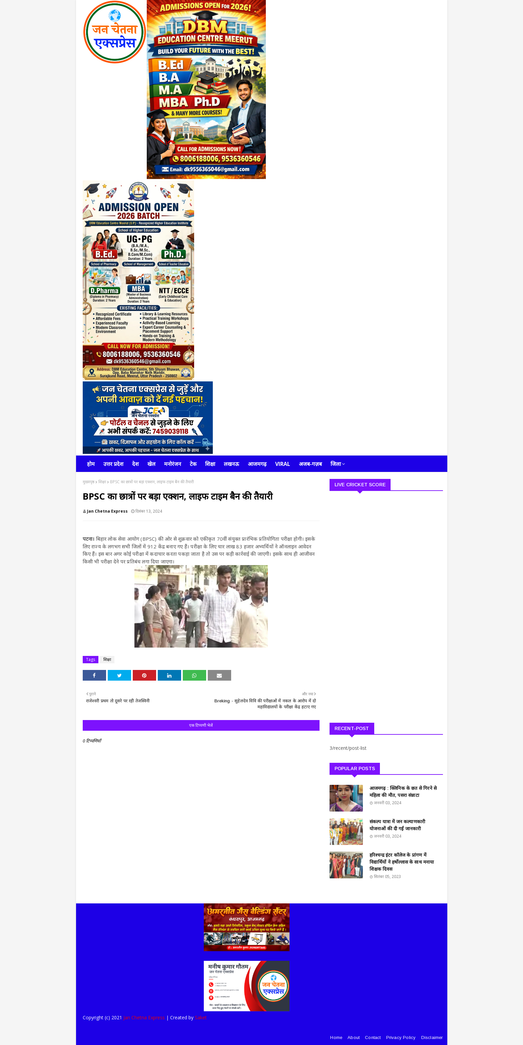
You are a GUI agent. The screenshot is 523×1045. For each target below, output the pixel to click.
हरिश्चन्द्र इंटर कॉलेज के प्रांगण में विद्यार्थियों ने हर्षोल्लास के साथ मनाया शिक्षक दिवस (402, 862)
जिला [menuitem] (336, 464)
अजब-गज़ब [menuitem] (310, 464)
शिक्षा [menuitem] (210, 464)
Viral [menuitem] (282, 464)
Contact (373, 1037)
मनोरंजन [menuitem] (172, 464)
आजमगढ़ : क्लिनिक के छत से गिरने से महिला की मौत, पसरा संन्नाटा (403, 792)
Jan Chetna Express (107, 511)
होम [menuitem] (91, 464)
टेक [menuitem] (193, 464)
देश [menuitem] (135, 464)
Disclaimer (432, 1037)
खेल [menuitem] (151, 464)
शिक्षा (102, 482)
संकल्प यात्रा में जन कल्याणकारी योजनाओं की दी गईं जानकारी (398, 825)
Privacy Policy (401, 1037)
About (354, 1037)
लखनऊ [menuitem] (231, 464)
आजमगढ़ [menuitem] (257, 464)
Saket (201, 1017)
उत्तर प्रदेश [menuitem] (113, 464)
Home (336, 1037)
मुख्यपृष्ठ (88, 482)
